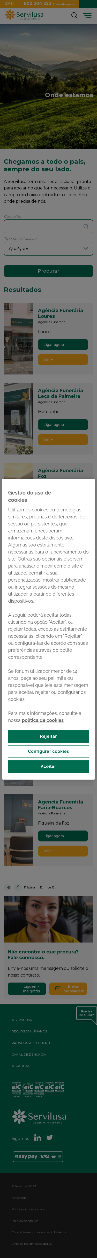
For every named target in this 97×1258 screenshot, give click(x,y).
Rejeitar (48, 736)
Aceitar (48, 766)
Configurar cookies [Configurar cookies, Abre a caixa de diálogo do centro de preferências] (48, 751)
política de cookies (43, 720)
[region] (48, 628)
